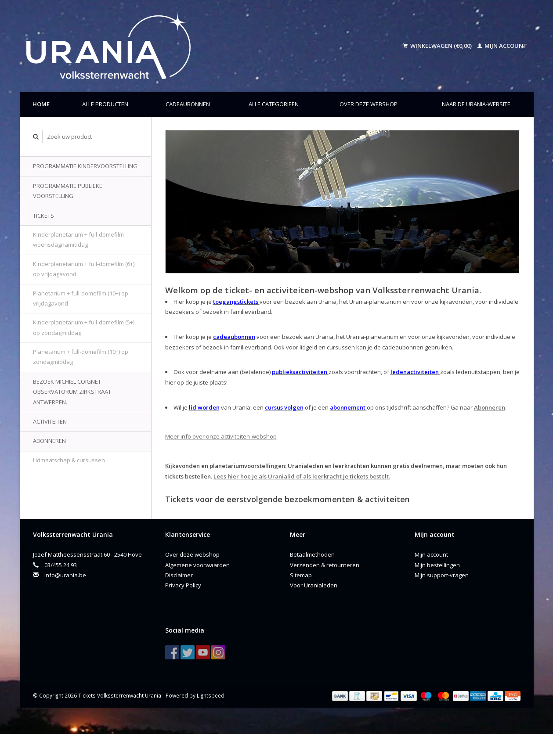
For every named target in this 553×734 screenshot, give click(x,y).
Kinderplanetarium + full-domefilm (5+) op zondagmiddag (83, 327)
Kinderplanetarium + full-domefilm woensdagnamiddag (78, 239)
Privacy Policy (183, 585)
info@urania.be (65, 575)
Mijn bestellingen (437, 565)
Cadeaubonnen (188, 104)
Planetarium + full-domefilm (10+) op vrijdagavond (80, 298)
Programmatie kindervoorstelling (85, 166)
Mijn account (502, 46)
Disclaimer (179, 575)
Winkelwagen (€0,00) (438, 46)
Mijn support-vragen (442, 575)
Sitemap (301, 575)
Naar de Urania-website (476, 104)
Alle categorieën (274, 104)
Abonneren (49, 441)
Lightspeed (210, 695)
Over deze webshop (369, 104)
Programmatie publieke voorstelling (67, 191)
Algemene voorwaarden (197, 565)
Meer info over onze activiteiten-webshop (221, 436)
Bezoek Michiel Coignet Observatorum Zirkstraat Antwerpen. (72, 392)
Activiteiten (50, 421)
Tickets (43, 215)
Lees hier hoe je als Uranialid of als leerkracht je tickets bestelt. (301, 476)
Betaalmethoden (312, 554)
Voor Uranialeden (313, 585)
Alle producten (105, 104)
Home (41, 104)
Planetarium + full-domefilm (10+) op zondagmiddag (80, 357)
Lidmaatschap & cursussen (69, 460)
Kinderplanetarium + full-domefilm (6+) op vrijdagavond (83, 269)
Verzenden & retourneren (324, 565)
